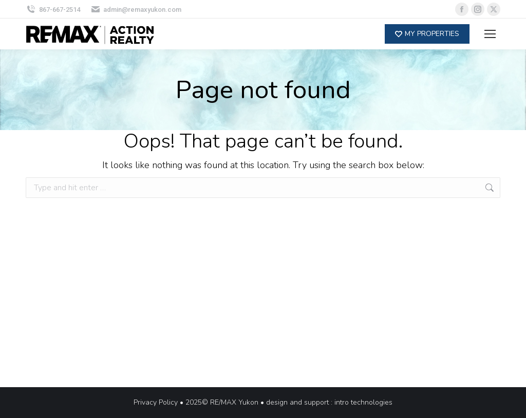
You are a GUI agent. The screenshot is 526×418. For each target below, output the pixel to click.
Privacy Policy (156, 402)
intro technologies (363, 402)
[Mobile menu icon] (490, 34)
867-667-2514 (53, 9)
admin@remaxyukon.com (136, 9)
